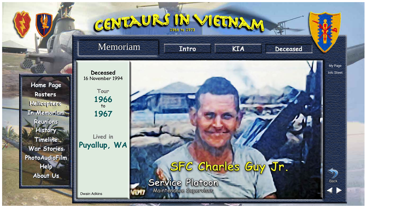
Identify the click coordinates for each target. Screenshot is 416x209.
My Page (335, 66)
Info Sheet (335, 73)
